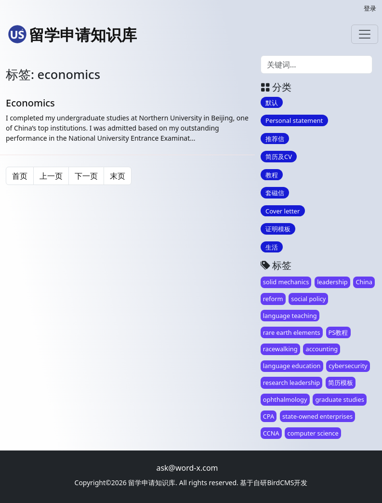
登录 (370, 8)
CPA (268, 416)
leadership (332, 282)
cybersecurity (348, 365)
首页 (19, 176)
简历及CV (278, 156)
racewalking (280, 348)
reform (273, 298)
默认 (271, 102)
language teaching (290, 315)
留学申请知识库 (72, 34)
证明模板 (277, 229)
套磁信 (274, 192)
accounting (321, 348)
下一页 (86, 176)
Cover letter (282, 210)
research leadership (291, 382)
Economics (30, 102)
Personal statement (294, 120)
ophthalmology (285, 399)
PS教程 (338, 332)
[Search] (316, 64)
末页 (117, 176)
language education (292, 365)
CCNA (271, 433)
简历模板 (340, 382)
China (364, 282)
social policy (308, 298)
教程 (271, 174)
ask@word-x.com (187, 468)
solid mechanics (286, 282)
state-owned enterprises (317, 416)
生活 (271, 246)
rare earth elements (291, 332)
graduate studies (339, 399)
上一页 (51, 176)
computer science (313, 433)
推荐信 (274, 138)
